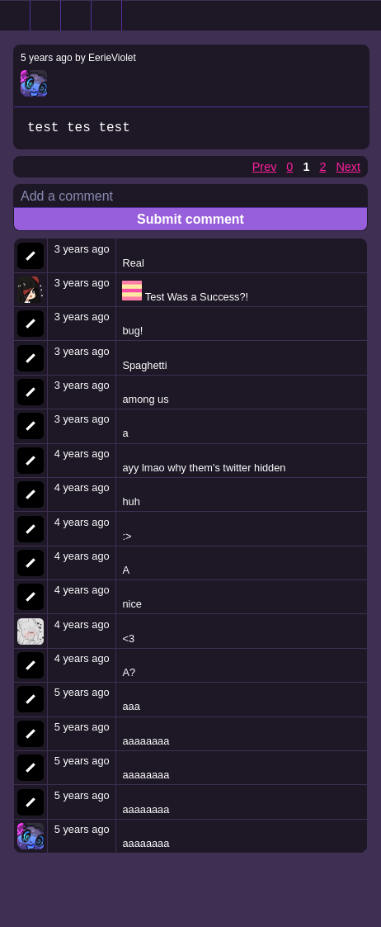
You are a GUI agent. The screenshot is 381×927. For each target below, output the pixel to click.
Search (46, 16)
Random (76, 16)
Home (15, 16)
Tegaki (107, 16)
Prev (264, 168)
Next (348, 168)
